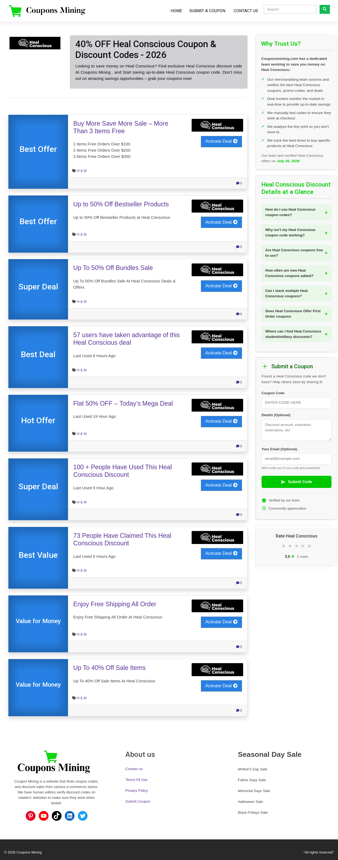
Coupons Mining (29, 852)
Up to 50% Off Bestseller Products (121, 204)
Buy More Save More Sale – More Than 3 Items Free (120, 127)
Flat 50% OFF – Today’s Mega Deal (123, 403)
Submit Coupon (137, 801)
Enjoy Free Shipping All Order (114, 604)
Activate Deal (221, 141)
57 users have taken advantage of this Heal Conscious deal (126, 338)
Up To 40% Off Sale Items (109, 667)
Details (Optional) (276, 415)
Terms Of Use (136, 780)
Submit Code (296, 482)
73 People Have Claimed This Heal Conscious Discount (122, 539)
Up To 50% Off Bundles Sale (113, 267)
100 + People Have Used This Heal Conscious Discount (122, 471)
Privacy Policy (136, 791)
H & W (82, 171)
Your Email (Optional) (279, 449)
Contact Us (246, 10)
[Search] (290, 9)
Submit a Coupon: (207, 10)
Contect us (134, 769)
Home (176, 10)
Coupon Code (273, 393)
